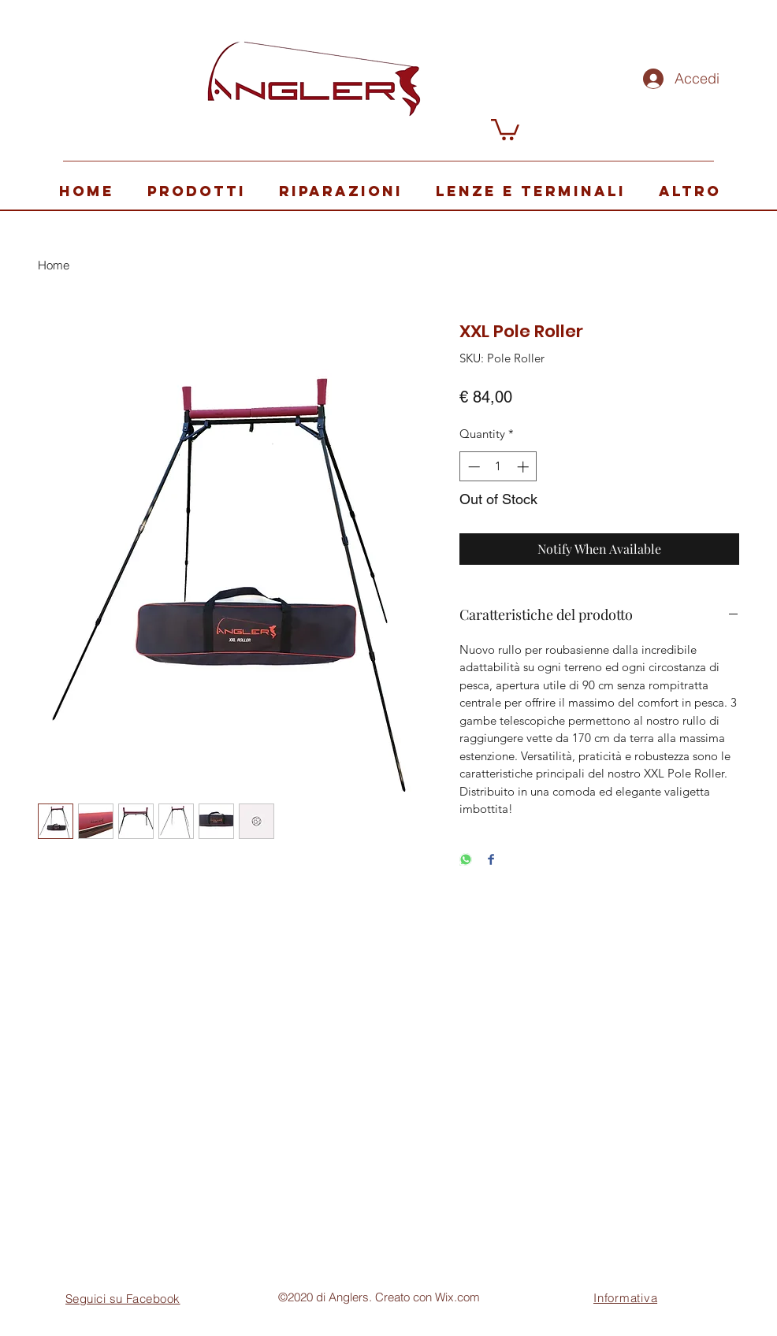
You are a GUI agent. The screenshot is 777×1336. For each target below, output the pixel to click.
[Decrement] (472, 466)
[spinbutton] (498, 466)
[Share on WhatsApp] (465, 860)
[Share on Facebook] (491, 860)
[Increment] (524, 466)
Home (53, 265)
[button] (505, 128)
